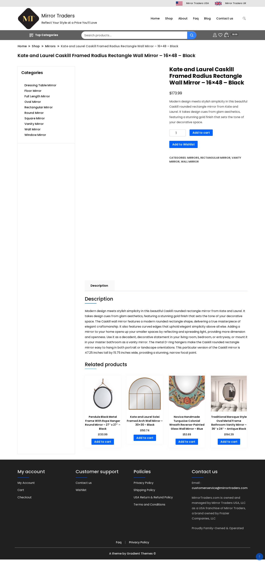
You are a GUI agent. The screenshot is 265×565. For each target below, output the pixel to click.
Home (155, 18)
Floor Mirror (32, 91)
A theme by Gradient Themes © (132, 553)
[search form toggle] (244, 18)
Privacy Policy (143, 483)
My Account (26, 483)
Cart (20, 490)
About (183, 18)
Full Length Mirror (37, 96)
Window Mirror (35, 135)
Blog (207, 18)
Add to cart (201, 133)
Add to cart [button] (102, 442)
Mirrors (193, 158)
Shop (169, 18)
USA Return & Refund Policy (153, 497)
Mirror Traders (58, 15)
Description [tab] (99, 286)
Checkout (24, 497)
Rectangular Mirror (215, 158)
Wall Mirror (190, 161)
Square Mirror (34, 118)
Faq (196, 18)
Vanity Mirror (34, 124)
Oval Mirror (32, 102)
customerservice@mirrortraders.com (220, 488)
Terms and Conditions (149, 504)
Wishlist (81, 490)
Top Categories (43, 35)
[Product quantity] (177, 133)
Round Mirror (34, 113)
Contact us (224, 18)
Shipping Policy (144, 490)
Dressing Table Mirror (40, 85)
